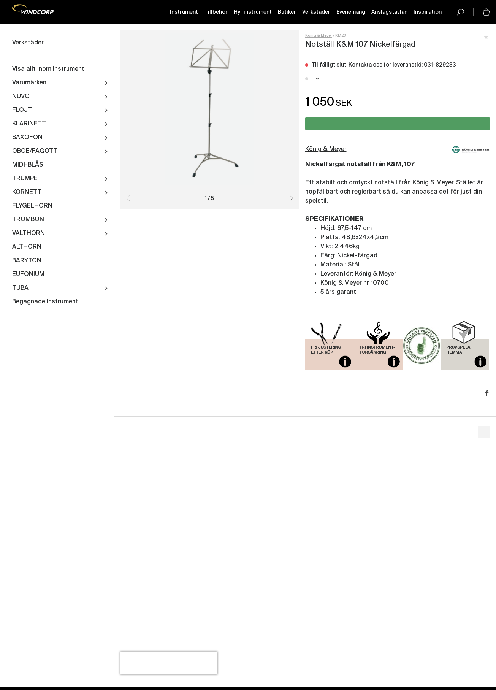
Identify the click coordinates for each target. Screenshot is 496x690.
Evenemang (350, 12)
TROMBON (28, 220)
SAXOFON (27, 138)
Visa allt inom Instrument (48, 70)
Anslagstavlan (389, 12)
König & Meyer (318, 36)
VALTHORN (28, 234)
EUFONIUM (28, 275)
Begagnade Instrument (45, 302)
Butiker (287, 12)
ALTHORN (26, 247)
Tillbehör (216, 12)
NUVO (21, 97)
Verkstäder (316, 12)
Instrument (184, 12)
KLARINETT (29, 124)
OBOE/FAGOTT (34, 152)
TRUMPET (27, 179)
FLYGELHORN (32, 206)
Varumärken (29, 83)
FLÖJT (22, 111)
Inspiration (428, 12)
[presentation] (168, 663)
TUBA (20, 289)
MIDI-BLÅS (27, 165)
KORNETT (26, 193)
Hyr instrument (253, 12)
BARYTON (26, 261)
